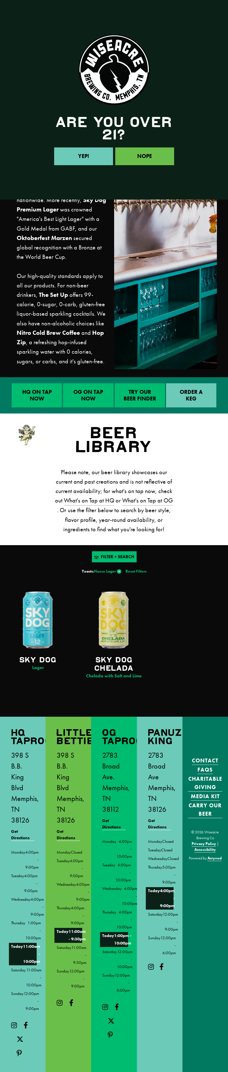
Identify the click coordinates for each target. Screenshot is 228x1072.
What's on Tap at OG (147, 501)
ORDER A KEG (191, 395)
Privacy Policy (204, 843)
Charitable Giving (205, 782)
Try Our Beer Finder (140, 395)
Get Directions (20, 834)
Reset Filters (136, 571)
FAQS (205, 769)
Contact (205, 760)
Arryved (214, 857)
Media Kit (205, 796)
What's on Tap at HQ (89, 501)
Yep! (83, 156)
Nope (144, 156)
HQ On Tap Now (37, 395)
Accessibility (205, 849)
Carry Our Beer (205, 809)
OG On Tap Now (88, 395)
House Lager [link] (105, 571)
